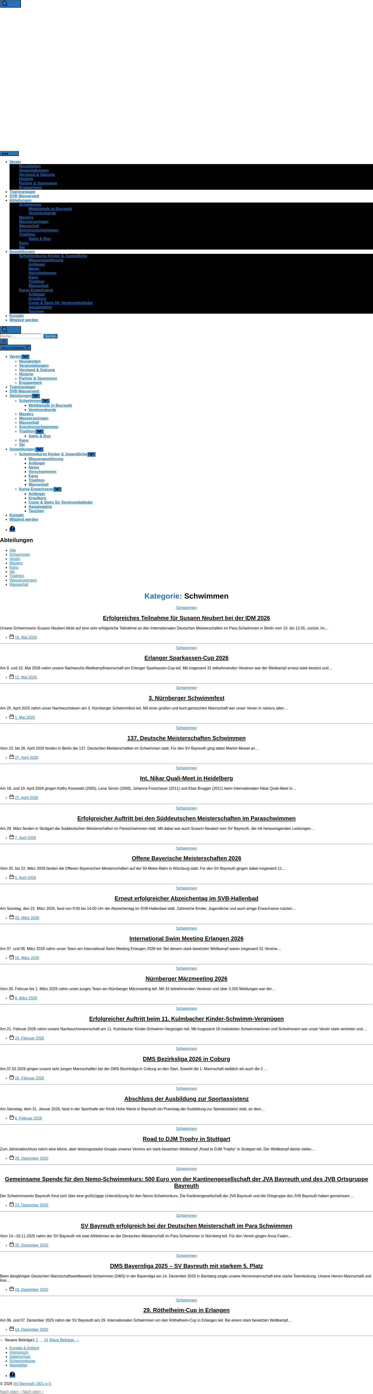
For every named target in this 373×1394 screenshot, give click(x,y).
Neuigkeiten (30, 166)
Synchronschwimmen (38, 230)
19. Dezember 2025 (31, 1290)
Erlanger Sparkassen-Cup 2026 (186, 658)
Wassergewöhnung (46, 260)
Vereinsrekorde (42, 213)
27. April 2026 (26, 758)
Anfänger (37, 264)
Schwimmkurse (22, 1361)
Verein (15, 162)
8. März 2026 (26, 998)
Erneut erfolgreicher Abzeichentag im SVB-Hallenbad (187, 898)
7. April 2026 (25, 838)
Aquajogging (40, 307)
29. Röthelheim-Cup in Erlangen (186, 1310)
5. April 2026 (25, 878)
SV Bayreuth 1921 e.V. (32, 1384)
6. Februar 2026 (28, 1118)
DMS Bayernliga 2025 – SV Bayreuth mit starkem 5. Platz (186, 1266)
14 (46, 1340)
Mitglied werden (24, 320)
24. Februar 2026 (29, 1038)
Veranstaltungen (34, 170)
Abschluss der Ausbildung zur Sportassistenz (186, 1099)
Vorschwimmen (42, 273)
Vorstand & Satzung (37, 175)
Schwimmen (30, 205)
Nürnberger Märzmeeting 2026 (186, 978)
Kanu (24, 243)
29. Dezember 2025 (31, 1158)
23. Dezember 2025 (31, 1205)
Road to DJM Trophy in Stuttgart (186, 1139)
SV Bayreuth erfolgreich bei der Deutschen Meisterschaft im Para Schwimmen (186, 1226)
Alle (13, 550)
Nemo (34, 269)
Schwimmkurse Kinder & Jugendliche (53, 256)
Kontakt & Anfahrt (24, 1348)
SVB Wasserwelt (24, 196)
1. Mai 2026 (25, 717)
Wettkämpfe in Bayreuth (50, 209)
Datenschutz (20, 1357)
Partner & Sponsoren (38, 183)
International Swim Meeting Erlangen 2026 (186, 938)
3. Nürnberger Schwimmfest (187, 698)
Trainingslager (22, 192)
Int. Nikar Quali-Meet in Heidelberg (186, 778)
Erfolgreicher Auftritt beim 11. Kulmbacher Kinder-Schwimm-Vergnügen (186, 1019)
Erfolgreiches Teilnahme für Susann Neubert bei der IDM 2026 (186, 618)
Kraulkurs (37, 299)
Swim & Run (40, 239)
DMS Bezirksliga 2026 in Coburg (186, 1059)
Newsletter (19, 1365)
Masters (26, 217)
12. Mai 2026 (26, 677)
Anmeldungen (22, 252)
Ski (22, 247)
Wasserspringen (34, 222)
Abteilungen (20, 200)
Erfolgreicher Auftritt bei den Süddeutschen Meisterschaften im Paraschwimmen (186, 818)
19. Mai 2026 (26, 637)
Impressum (19, 1352)
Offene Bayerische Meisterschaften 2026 (186, 858)
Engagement (30, 187)
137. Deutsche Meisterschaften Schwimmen (186, 738)
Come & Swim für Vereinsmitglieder (61, 303)
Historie (26, 179)
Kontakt (17, 316)
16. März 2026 (27, 958)
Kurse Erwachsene (36, 290)
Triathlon (27, 234)
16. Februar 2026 (29, 1078)
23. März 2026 (27, 918)
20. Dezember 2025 (31, 1245)
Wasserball (29, 226)
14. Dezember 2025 (31, 1330)
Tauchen (36, 311)
